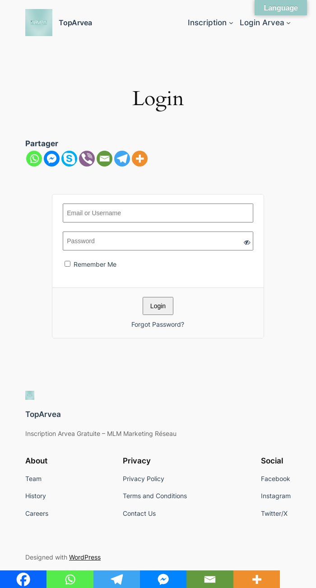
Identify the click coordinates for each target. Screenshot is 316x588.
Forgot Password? (157, 324)
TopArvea (75, 22)
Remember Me (90, 264)
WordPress (85, 557)
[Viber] (87, 159)
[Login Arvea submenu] (288, 22)
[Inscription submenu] (231, 22)
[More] (140, 159)
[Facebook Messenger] (52, 159)
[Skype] (69, 159)
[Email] (104, 159)
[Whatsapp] (34, 159)
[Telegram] (122, 159)
